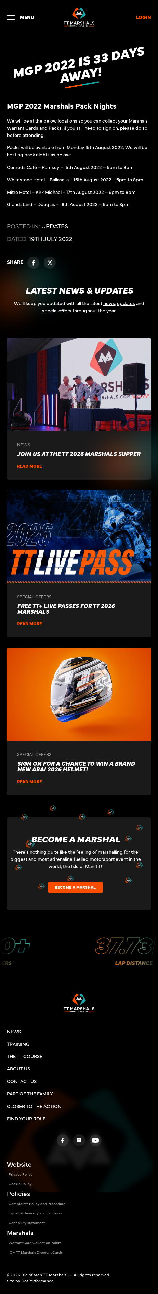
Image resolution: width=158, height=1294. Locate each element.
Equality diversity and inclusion (35, 1212)
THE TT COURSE (24, 1056)
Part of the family (30, 1093)
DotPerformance (37, 1280)
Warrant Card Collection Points (35, 1242)
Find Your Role (26, 1118)
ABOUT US (18, 1068)
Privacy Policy (21, 1174)
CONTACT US (22, 1081)
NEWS (14, 1031)
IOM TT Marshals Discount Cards (36, 1252)
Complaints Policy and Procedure (37, 1203)
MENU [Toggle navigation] (20, 17)
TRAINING (18, 1043)
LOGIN (143, 17)
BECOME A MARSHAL (75, 887)
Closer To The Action (34, 1106)
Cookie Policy (20, 1183)
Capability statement (27, 1222)
